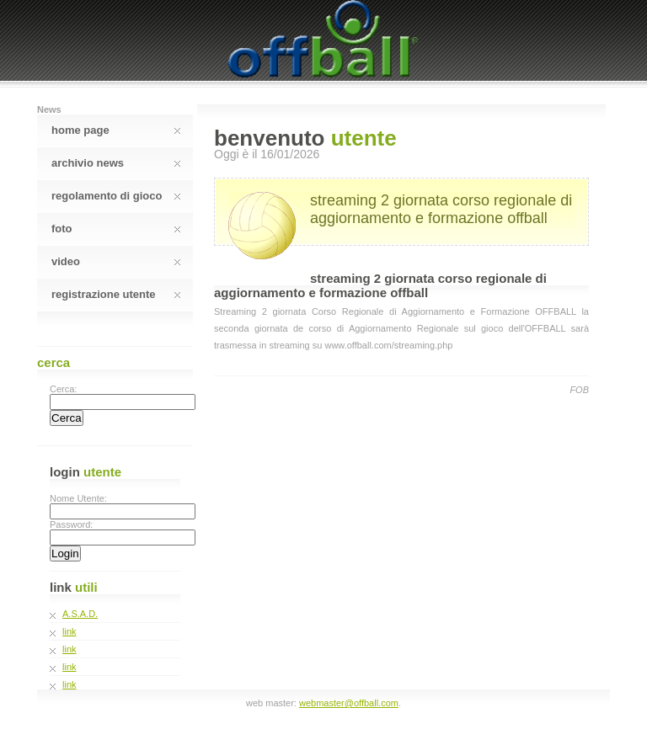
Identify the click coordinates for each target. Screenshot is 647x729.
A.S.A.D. (80, 614)
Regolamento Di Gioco (115, 195)
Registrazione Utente (115, 294)
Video (115, 261)
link (69, 631)
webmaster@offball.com (348, 703)
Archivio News (115, 163)
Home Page (115, 130)
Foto (115, 228)
